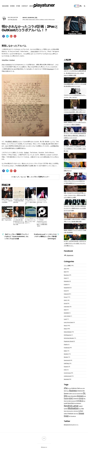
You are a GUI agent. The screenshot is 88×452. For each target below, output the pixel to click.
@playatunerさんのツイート (71, 424)
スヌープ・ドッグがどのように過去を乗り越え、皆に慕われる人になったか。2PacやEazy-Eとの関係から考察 (18, 221)
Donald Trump (80, 393)
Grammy (76, 398)
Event (65, 290)
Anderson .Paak (75, 388)
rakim (74, 413)
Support (66, 366)
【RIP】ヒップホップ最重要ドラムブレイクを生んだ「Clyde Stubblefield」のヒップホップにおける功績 (16, 236)
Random (31, 17)
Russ (77, 413)
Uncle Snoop (67, 373)
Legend (80, 406)
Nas (82, 408)
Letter (37, 19)
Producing (66, 347)
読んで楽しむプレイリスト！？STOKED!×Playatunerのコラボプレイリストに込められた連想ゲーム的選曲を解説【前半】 (42, 222)
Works (12, 6)
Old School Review (69, 338)
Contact (25, 6)
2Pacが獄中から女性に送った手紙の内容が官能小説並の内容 (18, 201)
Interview (66, 306)
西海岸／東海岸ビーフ (14, 141)
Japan (65, 309)
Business (66, 275)
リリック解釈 (67, 265)
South (46, 19)
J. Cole (77, 401)
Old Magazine (67, 335)
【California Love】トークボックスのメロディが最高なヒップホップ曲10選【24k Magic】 (45, 236)
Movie (80, 408)
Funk (85, 396)
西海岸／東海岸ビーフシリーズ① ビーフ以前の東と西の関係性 (7, 201)
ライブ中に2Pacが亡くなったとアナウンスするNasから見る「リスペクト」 (42, 201)
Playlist (66, 344)
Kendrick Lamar (71, 405)
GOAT (65, 300)
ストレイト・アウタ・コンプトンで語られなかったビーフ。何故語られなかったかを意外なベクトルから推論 (75, 208)
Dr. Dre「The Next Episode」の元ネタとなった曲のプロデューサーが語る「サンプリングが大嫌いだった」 (75, 243)
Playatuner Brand (68, 341)
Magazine (5, 6)
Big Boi (67, 390)
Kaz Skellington (13, 17)
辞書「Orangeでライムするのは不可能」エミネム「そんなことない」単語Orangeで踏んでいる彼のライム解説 (74, 195)
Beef (27, 19)
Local (65, 319)
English (66, 284)
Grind (65, 303)
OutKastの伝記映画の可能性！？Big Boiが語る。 (7, 219)
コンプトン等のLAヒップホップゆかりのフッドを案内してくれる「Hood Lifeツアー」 (30, 221)
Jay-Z (81, 401)
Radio (65, 350)
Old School (76, 411)
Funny (65, 297)
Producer (70, 413)
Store (18, 6)
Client (65, 278)
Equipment (67, 287)
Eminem (80, 396)
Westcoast (51, 19)
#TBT (65, 369)
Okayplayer (50, 69)
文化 (36, 17)
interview (73, 401)
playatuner (70, 255)
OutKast (8, 64)
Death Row (74, 393)
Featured (66, 294)
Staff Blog (66, 363)
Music (25, 17)
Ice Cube (68, 401)
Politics (65, 413)
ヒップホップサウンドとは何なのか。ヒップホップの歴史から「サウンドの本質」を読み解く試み (75, 149)
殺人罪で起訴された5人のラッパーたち (73, 159)
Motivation (73, 408)
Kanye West (71, 403)
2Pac (24, 19)
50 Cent (69, 388)
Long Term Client (68, 322)
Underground (67, 376)
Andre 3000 (34, 51)
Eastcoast (32, 19)
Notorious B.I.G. (70, 411)
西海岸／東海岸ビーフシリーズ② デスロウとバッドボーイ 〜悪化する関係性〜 (30, 201)
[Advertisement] (75, 47)
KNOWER (66, 313)
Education (66, 281)
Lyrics (66, 408)
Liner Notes (67, 316)
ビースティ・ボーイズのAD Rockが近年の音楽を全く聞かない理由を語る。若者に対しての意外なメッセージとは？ (75, 135)
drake (69, 396)
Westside (66, 379)
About (31, 6)
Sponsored (67, 360)
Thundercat (73, 416)
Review (66, 357)
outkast (41, 19)
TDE (69, 416)
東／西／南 (47, 144)
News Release (67, 332)
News (65, 328)
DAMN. (70, 393)
